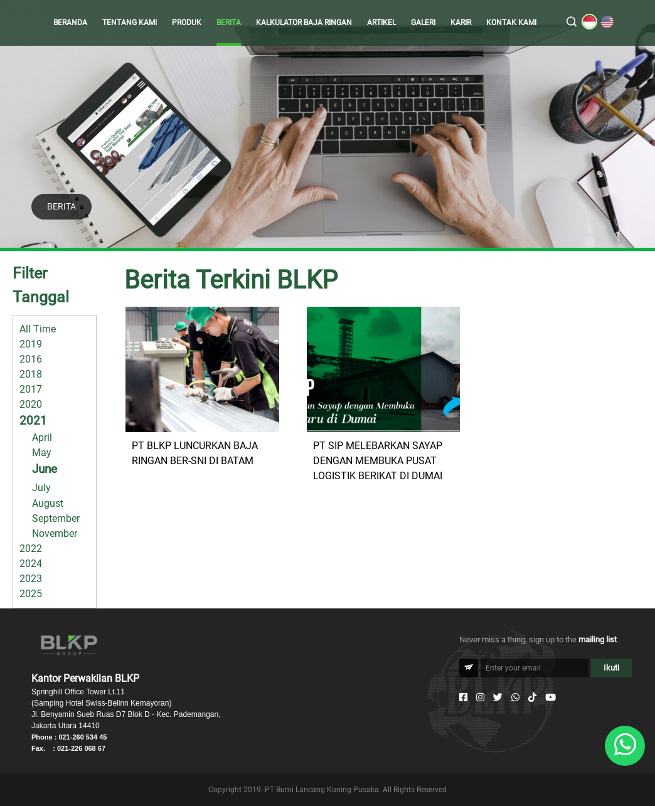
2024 (30, 564)
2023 (30, 579)
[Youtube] (550, 697)
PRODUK (186, 22)
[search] (572, 22)
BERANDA (70, 22)
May (41, 453)
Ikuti (611, 667)
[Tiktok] (532, 697)
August (47, 503)
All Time (37, 329)
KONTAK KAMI (511, 22)
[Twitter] (498, 697)
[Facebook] (463, 697)
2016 (30, 359)
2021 (33, 420)
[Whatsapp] (515, 697)
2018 (30, 374)
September (56, 518)
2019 (30, 344)
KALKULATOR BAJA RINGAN (304, 22)
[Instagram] (480, 697)
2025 (30, 594)
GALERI (423, 22)
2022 (30, 548)
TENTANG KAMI (129, 22)
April (42, 437)
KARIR (460, 22)
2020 (30, 404)
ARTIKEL (381, 22)
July (41, 488)
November (54, 533)
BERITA (228, 22)
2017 (30, 389)
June (44, 469)
